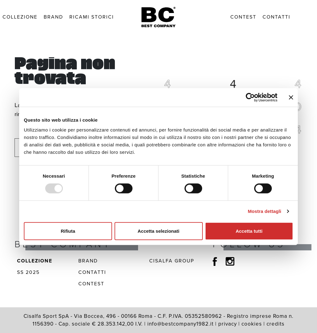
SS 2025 (28, 272)
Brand (53, 16)
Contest (243, 16)
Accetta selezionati (158, 230)
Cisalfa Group (171, 260)
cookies (251, 324)
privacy (227, 324)
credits (275, 324)
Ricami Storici (91, 16)
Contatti (276, 16)
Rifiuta (68, 230)
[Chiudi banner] (291, 97)
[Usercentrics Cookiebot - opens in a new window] (250, 97)
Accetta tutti (249, 230)
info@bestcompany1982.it (180, 324)
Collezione (19, 16)
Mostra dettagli (264, 211)
